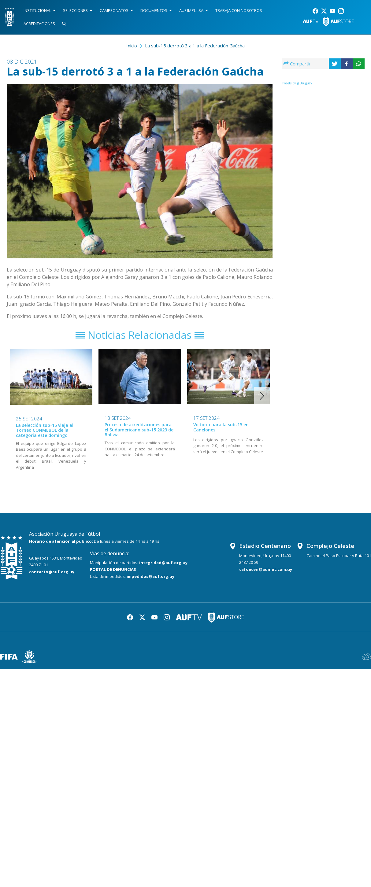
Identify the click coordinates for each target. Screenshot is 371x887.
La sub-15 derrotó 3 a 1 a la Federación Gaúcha (195, 46)
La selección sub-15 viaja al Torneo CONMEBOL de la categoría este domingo (44, 430)
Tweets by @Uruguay (297, 83)
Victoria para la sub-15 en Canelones (221, 427)
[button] (262, 396)
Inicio (131, 46)
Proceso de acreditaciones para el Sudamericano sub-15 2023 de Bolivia (139, 430)
